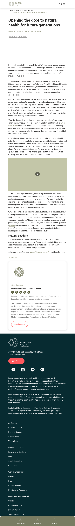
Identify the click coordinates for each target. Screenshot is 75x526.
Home (11, 10)
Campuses (12, 466)
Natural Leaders (22, 36)
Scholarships (13, 437)
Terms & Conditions (16, 514)
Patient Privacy (14, 510)
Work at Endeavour (15, 472)
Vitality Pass (13, 441)
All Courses (12, 423)
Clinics (11, 501)
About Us (18, 10)
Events (11, 476)
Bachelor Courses (15, 428)
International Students (17, 452)
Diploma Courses (15, 432)
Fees (10, 456)
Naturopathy (13, 36)
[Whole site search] (59, 4)
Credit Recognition (15, 461)
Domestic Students (15, 447)
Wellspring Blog (28, 10)
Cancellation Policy (16, 505)
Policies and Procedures (17, 490)
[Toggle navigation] (64, 4)
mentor (12, 225)
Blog (10, 481)
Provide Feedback (15, 485)
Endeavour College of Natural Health (28, 31)
